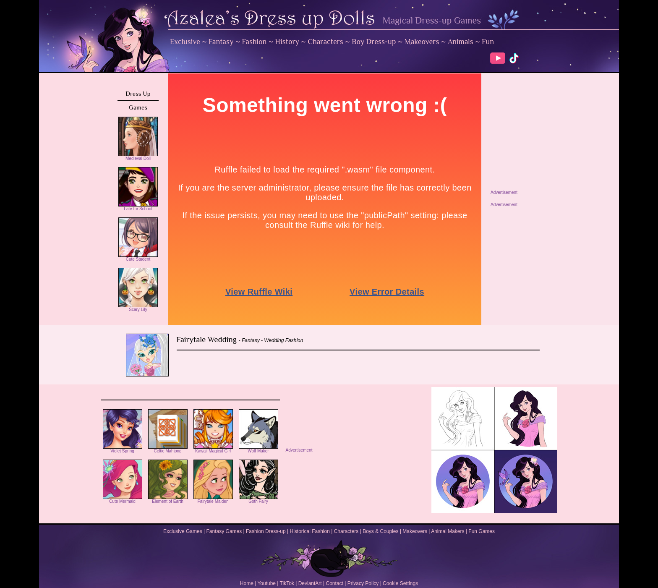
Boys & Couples (380, 531)
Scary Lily (138, 307)
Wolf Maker (258, 449)
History (287, 41)
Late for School (138, 207)
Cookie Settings (400, 583)
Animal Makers (447, 531)
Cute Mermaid (122, 499)
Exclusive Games (182, 531)
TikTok (287, 583)
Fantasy (221, 41)
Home (246, 583)
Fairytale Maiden (213, 499)
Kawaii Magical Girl (213, 449)
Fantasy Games (224, 531)
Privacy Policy (363, 583)
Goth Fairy (258, 499)
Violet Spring (122, 449)
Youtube (266, 583)
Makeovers (422, 41)
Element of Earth (168, 499)
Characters (325, 41)
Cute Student (138, 257)
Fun (488, 41)
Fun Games (481, 531)
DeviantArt (310, 583)
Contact (334, 583)
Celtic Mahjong (168, 449)
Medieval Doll (138, 156)
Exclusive (185, 41)
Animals (460, 41)
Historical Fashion (310, 531)
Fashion (254, 41)
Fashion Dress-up (266, 531)
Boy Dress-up (374, 41)
